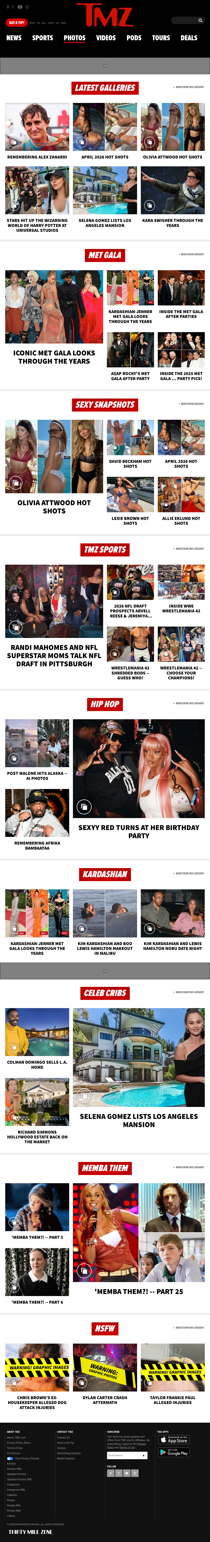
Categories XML (16, 1489)
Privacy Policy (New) (19, 1442)
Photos (74, 38)
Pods (134, 38)
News (13, 38)
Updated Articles (16, 1474)
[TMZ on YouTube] (127, 1473)
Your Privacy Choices (23, 1458)
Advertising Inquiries (69, 1453)
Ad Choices (13, 1453)
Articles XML (14, 1468)
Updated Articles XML (19, 1479)
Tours (161, 38)
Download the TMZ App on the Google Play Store (174, 1452)
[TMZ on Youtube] (20, 7)
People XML (14, 1505)
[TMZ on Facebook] (8, 7)
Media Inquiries (66, 1458)
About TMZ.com (16, 1437)
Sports (42, 38)
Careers (61, 1448)
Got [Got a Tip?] (16, 23)
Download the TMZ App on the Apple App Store (174, 1439)
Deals (189, 38)
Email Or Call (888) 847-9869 (47, 23)
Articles (11, 1463)
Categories (13, 1484)
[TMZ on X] (13, 7)
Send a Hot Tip (65, 1442)
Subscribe (144, 1455)
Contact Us (63, 1437)
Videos (106, 38)
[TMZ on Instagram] (27, 7)
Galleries (12, 1495)
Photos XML (14, 1510)
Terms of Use (14, 1448)
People (11, 1500)
